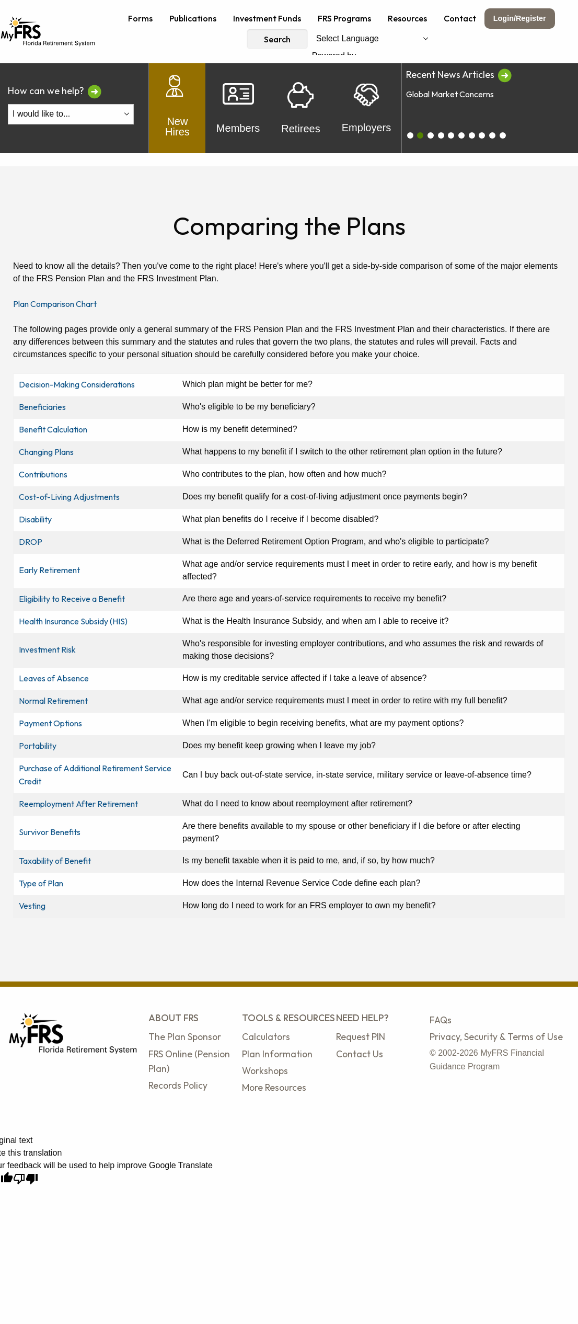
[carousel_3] (441, 135)
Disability (35, 519)
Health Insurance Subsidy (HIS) (73, 621)
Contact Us (359, 1054)
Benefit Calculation (53, 429)
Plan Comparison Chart (55, 304)
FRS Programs (344, 18)
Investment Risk (47, 649)
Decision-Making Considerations (77, 384)
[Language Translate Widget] (372, 39)
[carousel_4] (451, 135)
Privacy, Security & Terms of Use (496, 1037)
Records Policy (177, 1085)
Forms (140, 18)
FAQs (441, 1020)
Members (238, 108)
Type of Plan (41, 883)
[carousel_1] (420, 135)
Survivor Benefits (49, 832)
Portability (37, 745)
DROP (30, 542)
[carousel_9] (503, 135)
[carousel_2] (430, 135)
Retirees (300, 108)
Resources (407, 18)
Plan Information (277, 1054)
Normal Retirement (53, 700)
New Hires (177, 108)
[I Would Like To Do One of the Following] (71, 114)
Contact (460, 18)
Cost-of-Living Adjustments (69, 497)
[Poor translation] (25, 1179)
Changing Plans (46, 452)
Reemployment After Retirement (78, 803)
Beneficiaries (42, 407)
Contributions (43, 474)
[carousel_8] (492, 135)
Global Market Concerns (450, 94)
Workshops (265, 1071)
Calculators (266, 1037)
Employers (366, 108)
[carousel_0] (410, 135)
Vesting (32, 905)
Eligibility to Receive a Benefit (72, 598)
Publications (192, 18)
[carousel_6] (472, 135)
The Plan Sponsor (184, 1037)
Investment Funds (267, 18)
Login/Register (519, 18)
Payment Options (50, 723)
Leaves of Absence (54, 678)
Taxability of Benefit (55, 860)
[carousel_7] (482, 135)
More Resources (274, 1087)
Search (277, 39)
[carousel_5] (461, 135)
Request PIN (360, 1037)
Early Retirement (49, 570)
